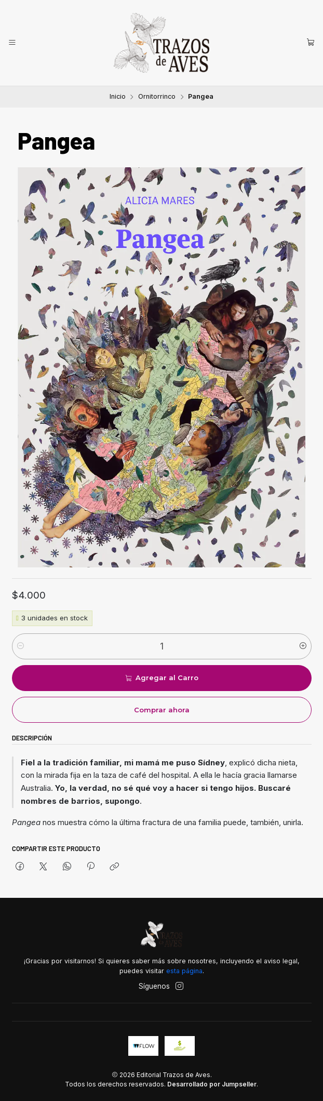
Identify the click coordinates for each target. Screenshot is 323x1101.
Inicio (118, 97)
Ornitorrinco (157, 97)
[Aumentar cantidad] (303, 646)
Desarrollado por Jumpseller (212, 1084)
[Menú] (12, 42)
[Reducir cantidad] (20, 646)
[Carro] (310, 42)
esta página (184, 971)
